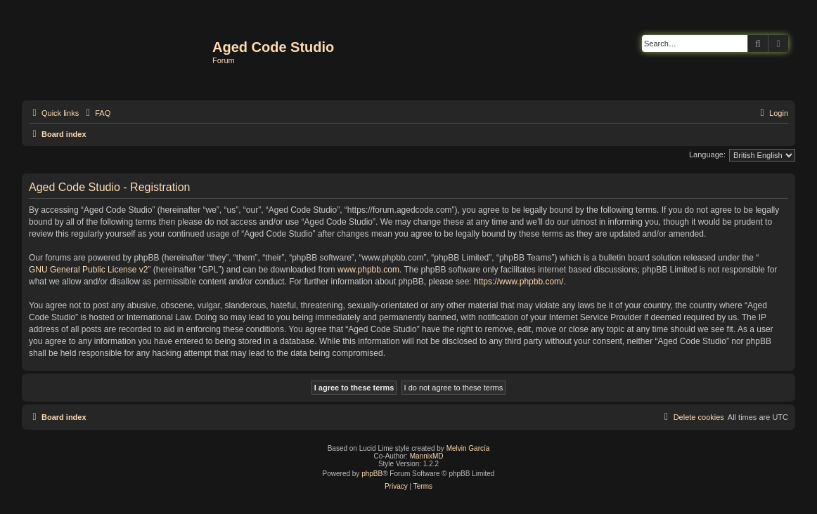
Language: (707, 154)
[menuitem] (96, 113)
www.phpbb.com (368, 270)
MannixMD (427, 456)
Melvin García (468, 448)
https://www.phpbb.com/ (518, 281)
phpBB (371, 473)
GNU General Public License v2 (88, 270)
